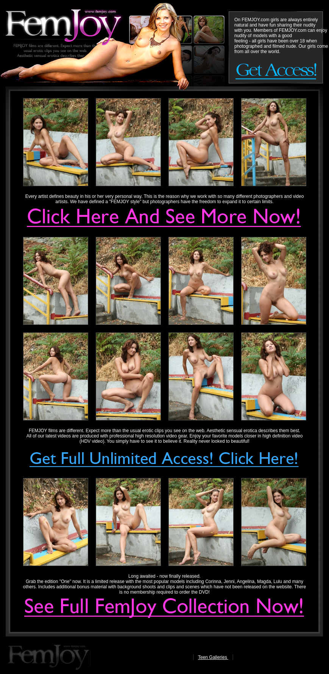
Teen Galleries (213, 657)
